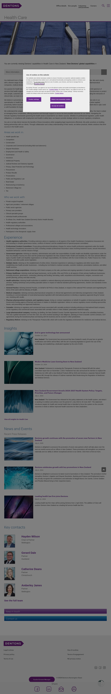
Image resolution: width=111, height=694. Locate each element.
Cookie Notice (59, 93)
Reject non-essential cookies (61, 99)
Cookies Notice (53, 89)
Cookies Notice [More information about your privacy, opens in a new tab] (39, 83)
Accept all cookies (58, 105)
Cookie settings (34, 99)
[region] (56, 90)
